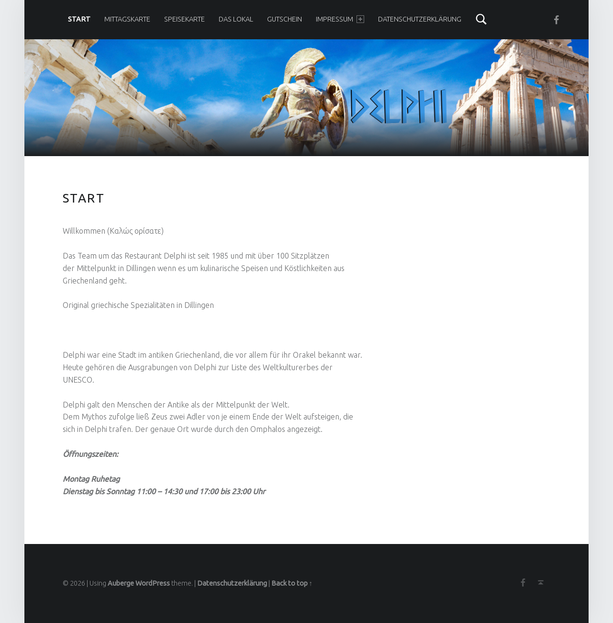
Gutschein (284, 19)
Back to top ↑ (291, 583)
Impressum (340, 19)
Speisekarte (184, 19)
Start (79, 19)
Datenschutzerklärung (419, 19)
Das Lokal (236, 19)
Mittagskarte (127, 19)
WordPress (152, 583)
